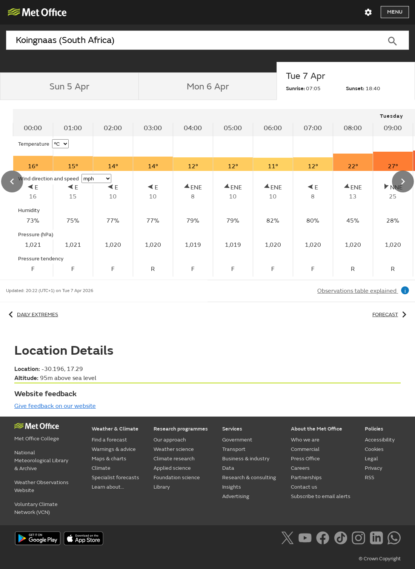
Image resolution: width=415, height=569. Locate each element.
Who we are (305, 440)
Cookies (374, 449)
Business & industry (245, 458)
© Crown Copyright (380, 559)
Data (228, 468)
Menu (395, 12)
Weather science (174, 449)
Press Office (305, 458)
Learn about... (108, 487)
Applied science (172, 468)
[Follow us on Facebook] (324, 539)
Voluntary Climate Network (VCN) (36, 508)
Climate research (174, 458)
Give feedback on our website (55, 406)
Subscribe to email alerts (320, 496)
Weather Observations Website (41, 486)
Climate (101, 468)
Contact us (304, 487)
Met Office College (36, 438)
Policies (374, 429)
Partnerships (306, 477)
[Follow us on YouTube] (306, 539)
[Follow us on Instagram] (360, 539)
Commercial (305, 449)
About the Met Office (316, 429)
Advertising (235, 496)
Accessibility (380, 440)
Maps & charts (109, 458)
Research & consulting (249, 477)
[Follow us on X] (289, 539)
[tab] (69, 86)
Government (237, 440)
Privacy (373, 468)
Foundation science (177, 477)
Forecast (390, 314)
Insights (231, 487)
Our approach (170, 440)
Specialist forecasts (115, 477)
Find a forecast (109, 440)
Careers (300, 468)
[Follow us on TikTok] (342, 539)
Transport (234, 449)
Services (232, 429)
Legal (371, 458)
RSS (369, 477)
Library (162, 487)
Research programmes (181, 429)
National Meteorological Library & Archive (41, 460)
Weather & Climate (115, 429)
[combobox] (190, 40)
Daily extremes (32, 314)
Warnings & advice (114, 449)
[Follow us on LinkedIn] (378, 539)
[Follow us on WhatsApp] (394, 539)
